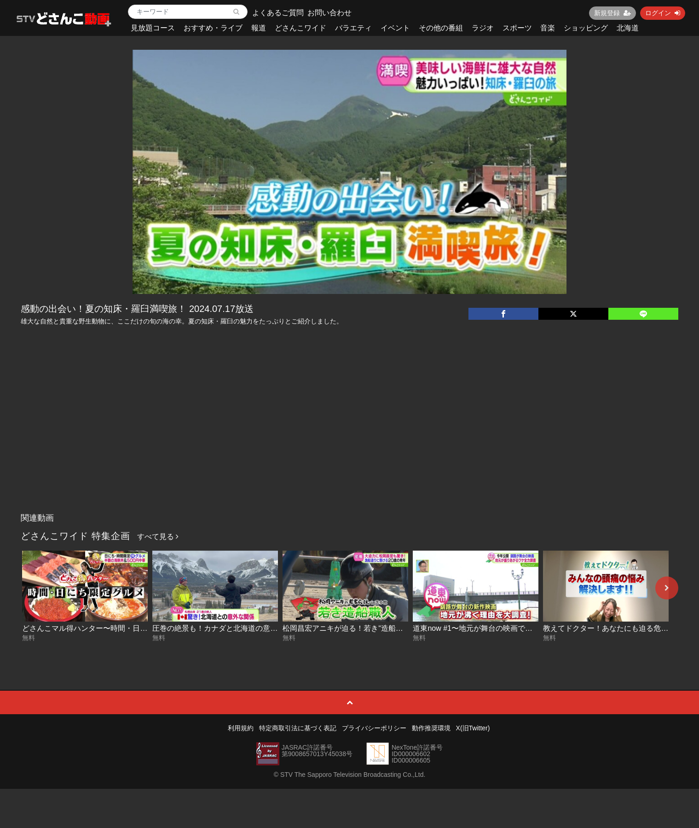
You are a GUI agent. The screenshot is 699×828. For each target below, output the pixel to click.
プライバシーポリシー (374, 728)
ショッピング (586, 28)
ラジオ (483, 28)
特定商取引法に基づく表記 (297, 728)
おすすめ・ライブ (213, 28)
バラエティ (353, 28)
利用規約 (241, 728)
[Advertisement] (350, 439)
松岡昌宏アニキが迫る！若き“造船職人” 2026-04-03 (367, 628)
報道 (258, 28)
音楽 (547, 28)
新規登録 (612, 13)
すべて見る (158, 536)
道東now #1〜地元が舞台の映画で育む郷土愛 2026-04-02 (507, 628)
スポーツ (517, 28)
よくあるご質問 (278, 13)
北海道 (628, 28)
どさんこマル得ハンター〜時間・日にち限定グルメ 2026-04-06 (126, 628)
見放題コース (153, 28)
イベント (395, 28)
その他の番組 (441, 28)
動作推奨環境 (431, 728)
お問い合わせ (329, 13)
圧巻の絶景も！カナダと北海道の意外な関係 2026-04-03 (245, 628)
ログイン (662, 13)
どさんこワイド (300, 28)
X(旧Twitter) (473, 728)
